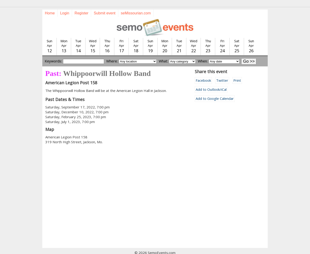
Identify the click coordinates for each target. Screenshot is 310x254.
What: (163, 52)
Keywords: (53, 52)
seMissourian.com (136, 5)
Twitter (222, 72)
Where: (112, 52)
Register (82, 5)
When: (203, 52)
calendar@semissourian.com (202, 249)
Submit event (104, 5)
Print (237, 72)
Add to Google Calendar (215, 90)
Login (64, 5)
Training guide (150, 249)
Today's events (97, 249)
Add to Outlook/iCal (211, 81)
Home (50, 5)
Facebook (203, 72)
